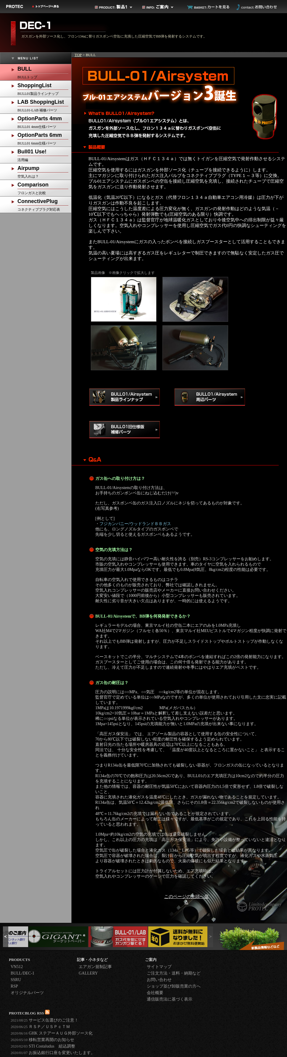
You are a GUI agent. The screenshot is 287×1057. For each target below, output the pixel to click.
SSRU (16, 980)
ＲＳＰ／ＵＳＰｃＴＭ (40, 1026)
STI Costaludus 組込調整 (43, 1046)
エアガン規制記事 (95, 967)
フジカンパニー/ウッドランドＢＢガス (135, 524)
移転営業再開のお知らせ (42, 1039)
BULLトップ (44, 71)
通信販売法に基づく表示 (169, 999)
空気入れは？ (44, 170)
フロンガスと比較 (44, 187)
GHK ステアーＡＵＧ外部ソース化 (52, 1033)
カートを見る (208, 7)
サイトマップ (159, 967)
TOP (78, 55)
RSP (14, 986)
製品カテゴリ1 (114, 7)
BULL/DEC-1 (22, 973)
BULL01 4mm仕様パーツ (44, 121)
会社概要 (155, 993)
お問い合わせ (256, 7)
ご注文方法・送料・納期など (174, 973)
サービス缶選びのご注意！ (44, 1020)
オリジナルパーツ (27, 993)
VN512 (17, 967)
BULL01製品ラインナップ (44, 88)
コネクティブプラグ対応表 (44, 204)
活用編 (44, 154)
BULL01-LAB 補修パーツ (44, 104)
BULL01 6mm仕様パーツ (44, 137)
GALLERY (88, 973)
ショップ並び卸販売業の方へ (174, 986)
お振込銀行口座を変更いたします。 (53, 1052)
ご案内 (161, 7)
